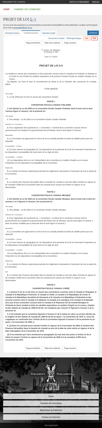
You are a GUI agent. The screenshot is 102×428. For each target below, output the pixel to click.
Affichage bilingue (74, 38)
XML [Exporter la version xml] (87, 38)
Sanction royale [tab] (48, 33)
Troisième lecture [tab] (31, 33)
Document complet (56, 38)
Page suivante (70, 43)
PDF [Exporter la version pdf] (94, 38)
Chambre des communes (27, 9)
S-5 (33, 20)
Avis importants (51, 425)
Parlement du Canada (14, 2)
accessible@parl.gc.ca (23, 28)
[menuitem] (79, 2)
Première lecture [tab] (12, 33)
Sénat (6, 9)
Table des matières (52, 43)
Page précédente (33, 43)
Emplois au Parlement (51, 417)
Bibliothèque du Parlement (51, 410)
